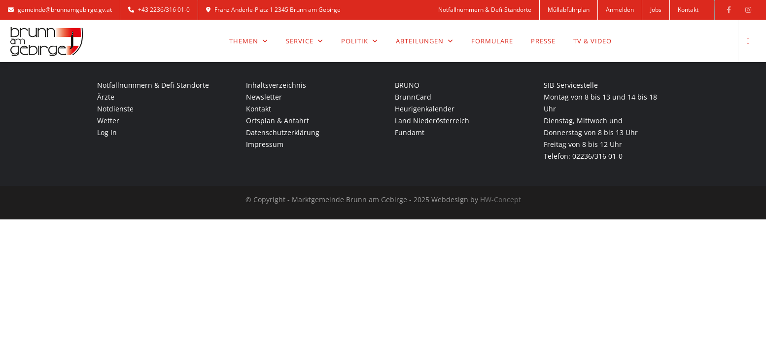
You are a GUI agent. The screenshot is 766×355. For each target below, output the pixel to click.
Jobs (656, 9)
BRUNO (407, 85)
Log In (107, 132)
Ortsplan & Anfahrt (277, 120)
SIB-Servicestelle (571, 85)
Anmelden (620, 9)
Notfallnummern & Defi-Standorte (484, 9)
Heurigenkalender (424, 108)
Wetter (108, 120)
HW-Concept (500, 199)
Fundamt (409, 132)
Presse (543, 40)
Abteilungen (424, 40)
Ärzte (105, 97)
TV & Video (592, 40)
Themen (248, 40)
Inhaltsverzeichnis (276, 85)
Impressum (264, 144)
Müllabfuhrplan (569, 9)
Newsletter (264, 97)
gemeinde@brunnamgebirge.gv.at (60, 9)
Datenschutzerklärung (282, 132)
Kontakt (688, 9)
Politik (359, 40)
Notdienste (115, 108)
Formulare (492, 40)
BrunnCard (413, 97)
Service (304, 40)
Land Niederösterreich (432, 120)
